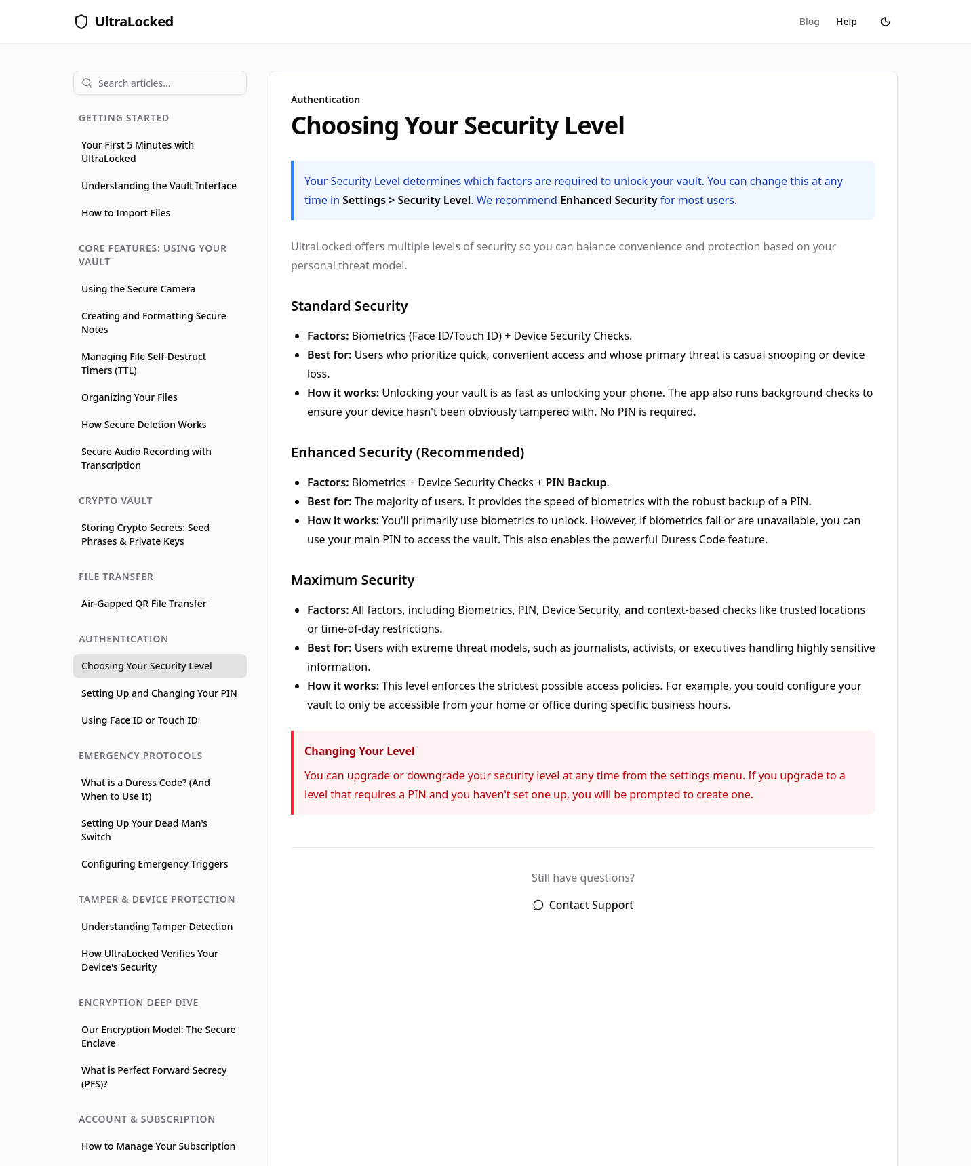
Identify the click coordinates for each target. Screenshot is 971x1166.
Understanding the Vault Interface (159, 185)
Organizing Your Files (129, 397)
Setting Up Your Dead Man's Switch (144, 830)
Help (846, 21)
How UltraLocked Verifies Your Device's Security (149, 960)
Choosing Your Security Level (146, 665)
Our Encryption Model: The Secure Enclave (158, 1036)
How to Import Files (125, 212)
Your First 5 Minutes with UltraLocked (137, 151)
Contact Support (583, 904)
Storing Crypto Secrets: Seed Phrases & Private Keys (145, 534)
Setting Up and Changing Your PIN (159, 692)
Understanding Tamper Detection (157, 926)
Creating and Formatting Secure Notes (153, 322)
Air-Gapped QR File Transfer (144, 603)
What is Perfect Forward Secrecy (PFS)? (153, 1077)
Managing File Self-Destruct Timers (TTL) (143, 363)
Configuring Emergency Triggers (155, 863)
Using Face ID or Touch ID (139, 720)
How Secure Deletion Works (144, 424)
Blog (809, 21)
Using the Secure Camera (138, 288)
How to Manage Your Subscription (158, 1146)
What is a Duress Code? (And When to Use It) (145, 789)
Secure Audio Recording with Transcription (146, 458)
